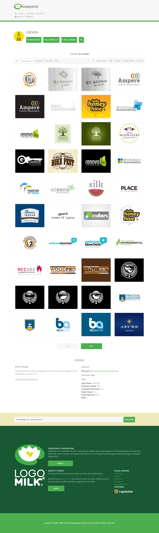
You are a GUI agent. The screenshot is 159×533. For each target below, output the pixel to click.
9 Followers (69, 40)
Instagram (118, 482)
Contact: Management (72, 523)
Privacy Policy (101, 523)
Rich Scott (67, 479)
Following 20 (51, 40)
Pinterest (118, 479)
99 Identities (33, 40)
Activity (30, 14)
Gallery (22, 14)
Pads (57, 61)
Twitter (117, 476)
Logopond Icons (121, 484)
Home (36, 6)
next (91, 346)
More (56, 488)
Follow (81, 40)
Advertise (111, 523)
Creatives (40, 14)
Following (48, 61)
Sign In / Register (24, 17)
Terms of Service (88, 523)
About (60, 463)
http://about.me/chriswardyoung (104, 371)
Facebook (118, 473)
